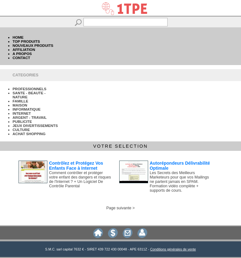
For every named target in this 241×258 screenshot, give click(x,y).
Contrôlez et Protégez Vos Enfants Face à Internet (76, 166)
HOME (18, 37)
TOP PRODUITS (26, 41)
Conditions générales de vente (173, 249)
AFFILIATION (24, 49)
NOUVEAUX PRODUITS (33, 45)
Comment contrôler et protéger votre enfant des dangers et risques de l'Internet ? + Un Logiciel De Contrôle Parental (80, 179)
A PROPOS (22, 54)
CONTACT (21, 58)
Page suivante (118, 208)
